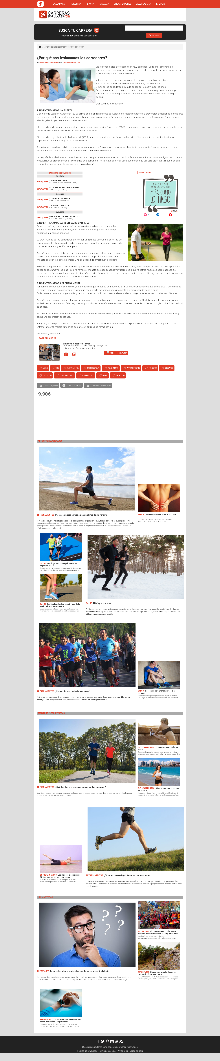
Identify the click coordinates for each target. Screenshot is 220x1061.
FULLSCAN (104, 26)
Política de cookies (108, 1058)
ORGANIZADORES (122, 26)
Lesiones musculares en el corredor (160, 522)
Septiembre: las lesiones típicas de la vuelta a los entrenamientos (60, 613)
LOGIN (160, 26)
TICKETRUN (75, 26)
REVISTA (90, 26)
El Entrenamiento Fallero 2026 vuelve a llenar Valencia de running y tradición (158, 940)
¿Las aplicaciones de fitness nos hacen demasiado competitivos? (60, 1028)
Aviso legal (123, 1058)
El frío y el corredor (102, 611)
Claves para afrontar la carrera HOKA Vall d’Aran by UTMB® (157, 981)
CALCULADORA (143, 26)
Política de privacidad (87, 1058)
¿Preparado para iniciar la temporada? (72, 699)
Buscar (154, 43)
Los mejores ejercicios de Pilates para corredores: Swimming (60, 883)
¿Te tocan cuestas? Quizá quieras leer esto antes (127, 883)
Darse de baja (136, 1058)
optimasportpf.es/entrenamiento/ (79, 356)
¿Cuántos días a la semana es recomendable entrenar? (80, 795)
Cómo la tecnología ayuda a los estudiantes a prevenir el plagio (79, 979)
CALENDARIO (59, 26)
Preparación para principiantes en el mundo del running (81, 522)
